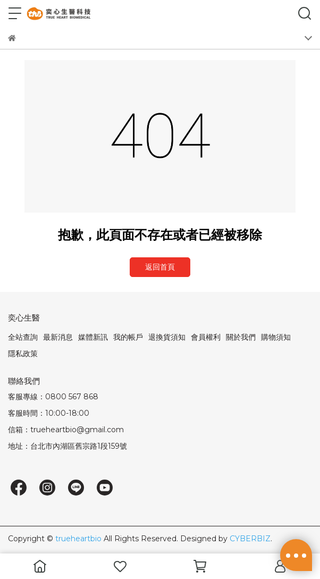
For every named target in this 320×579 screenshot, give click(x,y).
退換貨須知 (167, 337)
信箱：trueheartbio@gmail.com (66, 429)
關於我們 (241, 337)
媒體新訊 (93, 337)
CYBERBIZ (250, 538)
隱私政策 (23, 353)
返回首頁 (160, 267)
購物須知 (276, 337)
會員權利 (206, 337)
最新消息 (58, 337)
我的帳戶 (128, 337)
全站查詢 (23, 337)
